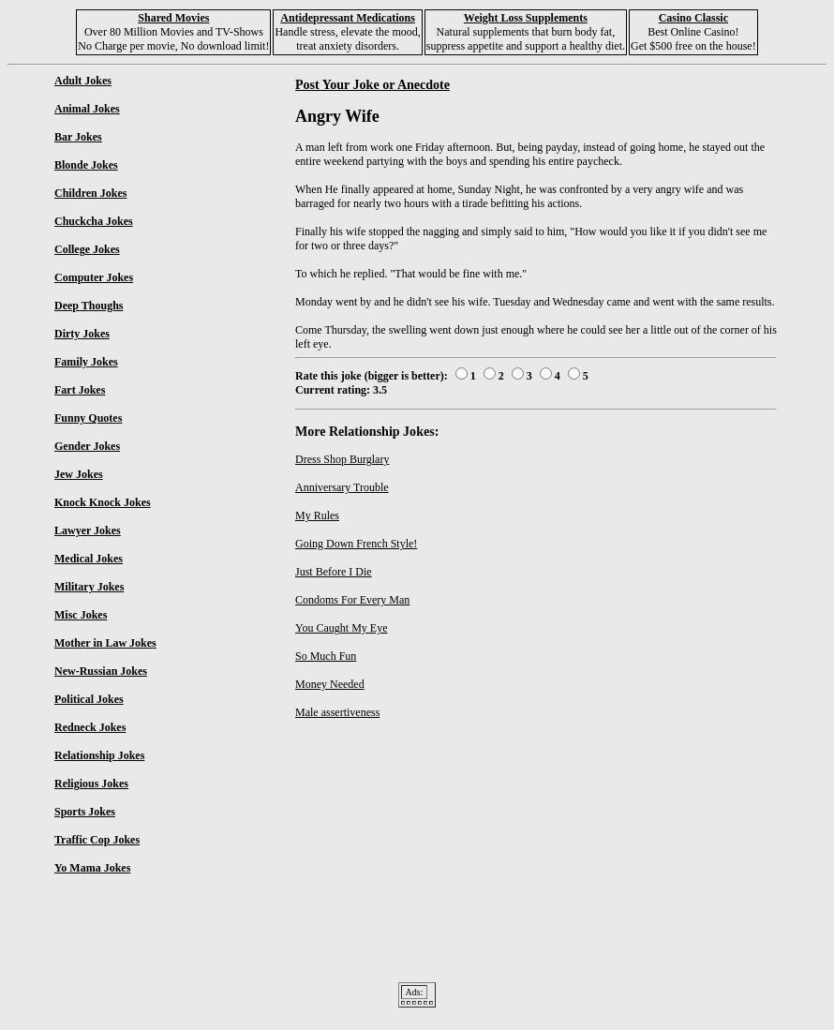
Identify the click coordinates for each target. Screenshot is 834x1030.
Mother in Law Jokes (105, 642)
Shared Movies (173, 17)
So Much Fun (325, 656)
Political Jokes (89, 699)
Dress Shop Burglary (342, 459)
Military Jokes (89, 586)
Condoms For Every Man (352, 599)
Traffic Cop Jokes (97, 839)
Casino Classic (693, 17)
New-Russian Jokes (100, 671)
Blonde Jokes (86, 165)
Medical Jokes (88, 558)
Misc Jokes (80, 614)
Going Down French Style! (356, 543)
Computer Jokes (93, 277)
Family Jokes (86, 361)
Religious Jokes (91, 783)
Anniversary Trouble (342, 487)
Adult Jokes (83, 80)
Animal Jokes (87, 108)
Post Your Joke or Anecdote (372, 84)
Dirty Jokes (82, 333)
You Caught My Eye (341, 627)
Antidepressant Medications (347, 17)
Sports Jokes (84, 811)
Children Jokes (90, 193)
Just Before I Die (333, 571)
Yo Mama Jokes (92, 867)
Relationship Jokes (99, 755)
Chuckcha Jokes (93, 221)
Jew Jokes (78, 474)
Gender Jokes (87, 446)
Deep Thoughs (88, 305)
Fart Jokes (79, 389)
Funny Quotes (88, 418)
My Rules (317, 515)
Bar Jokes (78, 136)
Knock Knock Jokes (102, 502)
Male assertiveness (337, 712)
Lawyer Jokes (87, 530)
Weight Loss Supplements (526, 17)
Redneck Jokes (90, 727)
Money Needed (330, 684)
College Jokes (87, 249)
